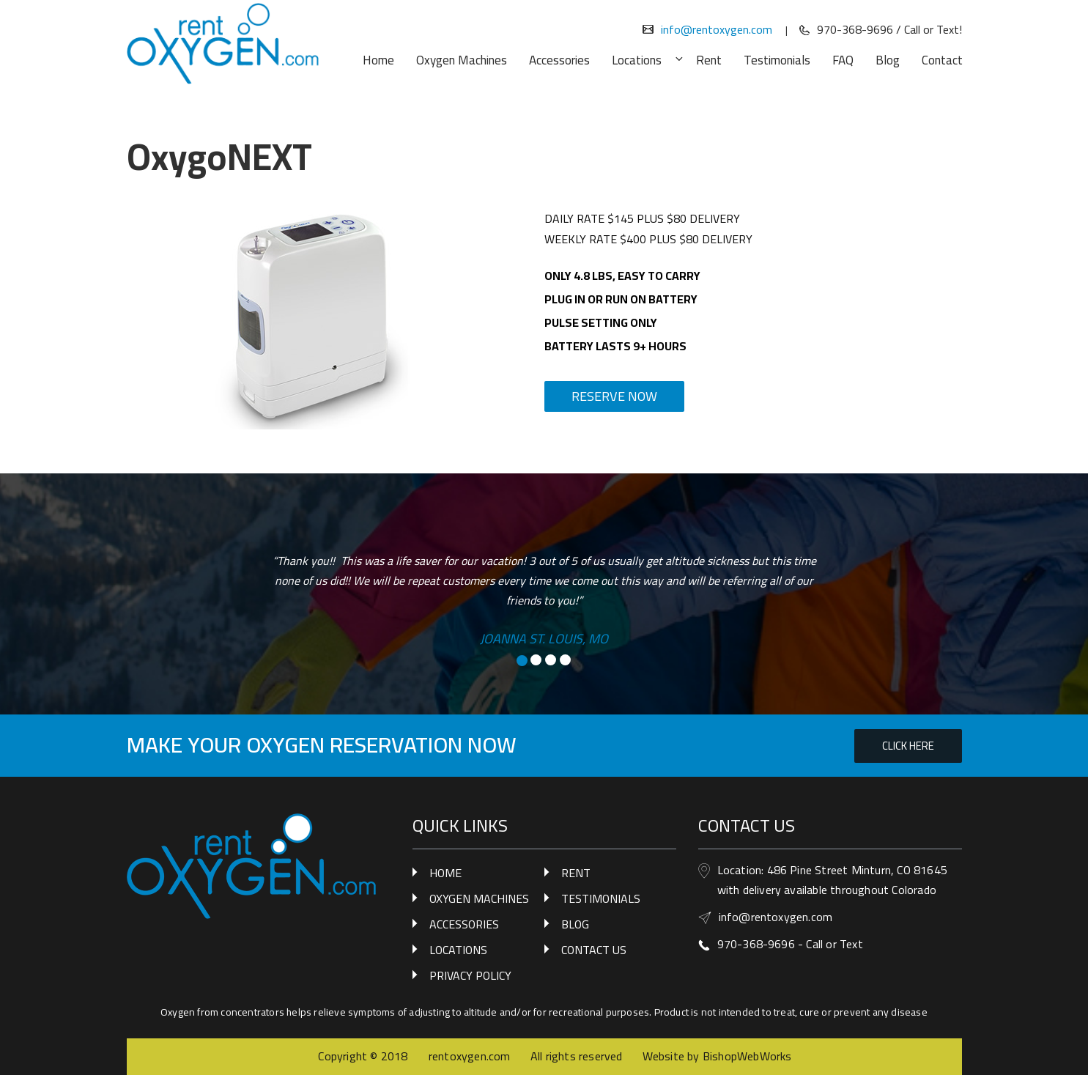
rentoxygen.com (470, 1056)
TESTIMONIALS (600, 898)
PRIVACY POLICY (470, 975)
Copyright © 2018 (364, 1056)
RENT (576, 873)
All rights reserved (576, 1056)
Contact (942, 60)
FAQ (843, 60)
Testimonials (777, 60)
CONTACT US (593, 950)
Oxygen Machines (461, 60)
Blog (888, 60)
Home (378, 60)
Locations (645, 60)
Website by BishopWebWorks (717, 1056)
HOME (445, 873)
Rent (709, 60)
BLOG (575, 924)
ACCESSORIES (464, 924)
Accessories (559, 60)
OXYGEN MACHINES (479, 898)
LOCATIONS (458, 950)
